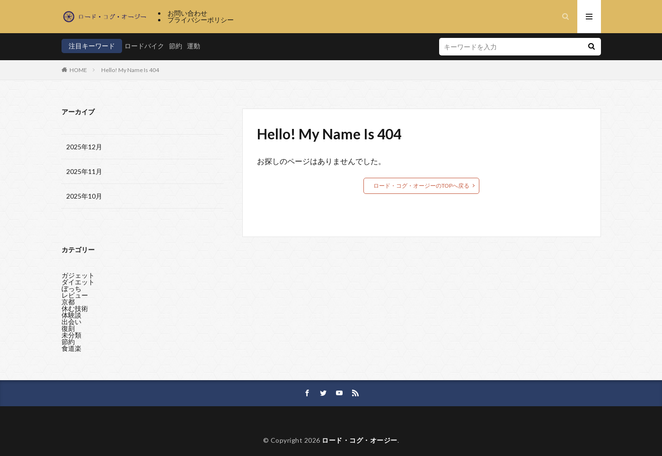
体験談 (71, 315)
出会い (71, 322)
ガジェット (78, 275)
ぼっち (71, 288)
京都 (68, 302)
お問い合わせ (187, 13)
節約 (175, 46)
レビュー (75, 295)
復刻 (68, 328)
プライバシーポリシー (201, 20)
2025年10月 (84, 196)
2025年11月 (84, 171)
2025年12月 (84, 147)
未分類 (71, 335)
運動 (193, 46)
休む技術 (75, 308)
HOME (78, 69)
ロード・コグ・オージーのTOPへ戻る (421, 185)
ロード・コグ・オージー (359, 440)
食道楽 (71, 348)
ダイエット (78, 282)
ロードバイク (144, 46)
